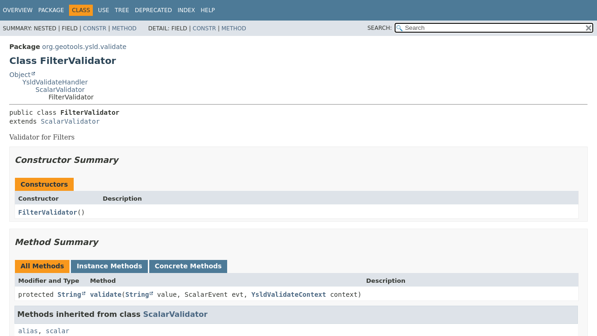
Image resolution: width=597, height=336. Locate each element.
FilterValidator (47, 212)
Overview (18, 10)
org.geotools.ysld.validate (84, 46)
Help (208, 10)
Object (20, 74)
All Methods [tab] (42, 266)
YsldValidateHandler (55, 82)
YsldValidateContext (288, 294)
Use (103, 10)
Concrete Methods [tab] (188, 266)
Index (186, 10)
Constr (94, 28)
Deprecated (153, 10)
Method (124, 28)
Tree (122, 10)
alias (28, 331)
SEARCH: (380, 28)
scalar (57, 331)
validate (105, 294)
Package (51, 10)
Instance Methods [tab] (109, 266)
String (69, 294)
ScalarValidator (60, 89)
